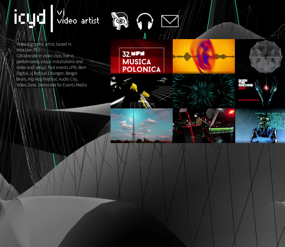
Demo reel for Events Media (62, 85)
